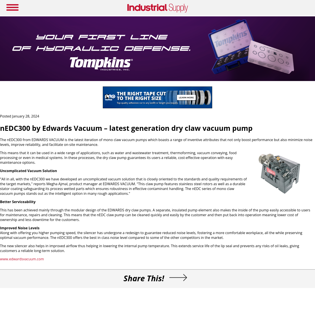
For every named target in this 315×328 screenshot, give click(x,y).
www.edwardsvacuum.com (22, 259)
